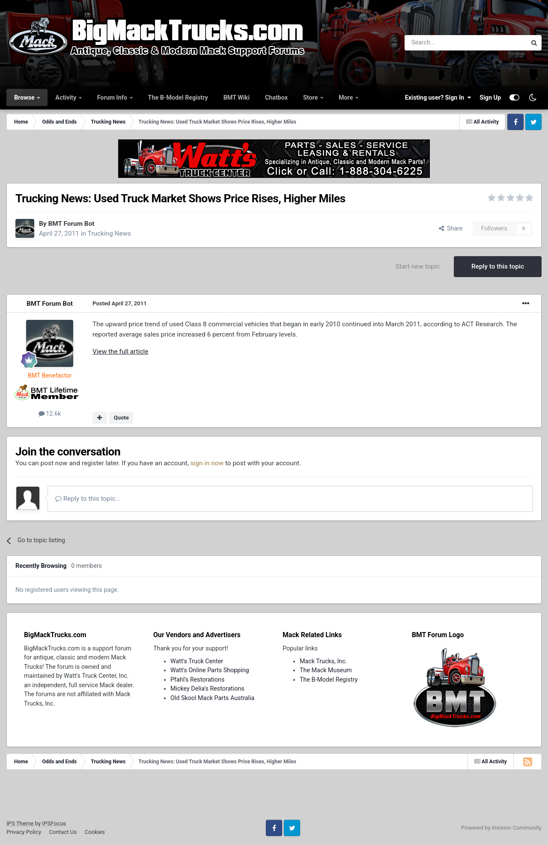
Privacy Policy (23, 832)
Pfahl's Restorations (197, 679)
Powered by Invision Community (501, 827)
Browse (25, 97)
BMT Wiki (236, 97)
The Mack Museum (326, 670)
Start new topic (418, 266)
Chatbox (276, 97)
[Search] (443, 42)
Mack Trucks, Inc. (323, 661)
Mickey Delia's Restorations (207, 688)
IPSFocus (54, 823)
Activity (66, 97)
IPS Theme (19, 823)
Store (311, 97)
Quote (121, 417)
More (346, 97)
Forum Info (113, 97)
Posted (119, 303)
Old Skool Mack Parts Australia (212, 697)
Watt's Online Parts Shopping (209, 670)
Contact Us (63, 832)
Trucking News (109, 233)
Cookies (94, 832)
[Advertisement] (274, 797)
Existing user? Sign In (438, 97)
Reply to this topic (497, 266)
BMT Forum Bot (71, 224)
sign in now (207, 463)
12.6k (50, 413)
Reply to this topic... (88, 498)
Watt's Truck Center (196, 661)
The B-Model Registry (178, 97)
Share (451, 228)
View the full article (120, 351)
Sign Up (490, 97)
